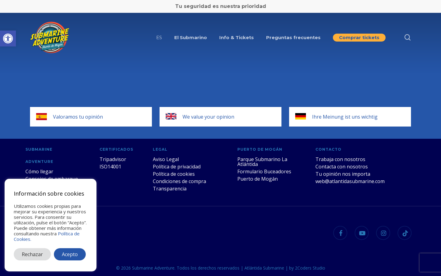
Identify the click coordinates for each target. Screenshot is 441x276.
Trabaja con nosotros (340, 159)
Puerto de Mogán (257, 178)
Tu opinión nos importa (342, 173)
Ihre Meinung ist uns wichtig (345, 116)
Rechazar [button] (32, 254)
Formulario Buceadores (264, 171)
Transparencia (170, 188)
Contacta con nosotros (341, 166)
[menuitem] (159, 37)
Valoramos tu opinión (78, 116)
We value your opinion (208, 116)
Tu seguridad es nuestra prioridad (220, 6)
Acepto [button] (70, 254)
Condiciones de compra (179, 181)
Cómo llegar (39, 171)
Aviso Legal (166, 159)
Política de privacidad (177, 166)
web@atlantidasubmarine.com (350, 181)
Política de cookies (174, 173)
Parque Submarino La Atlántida (262, 162)
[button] (8, 38)
